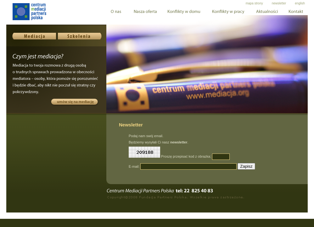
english (300, 3)
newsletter (279, 3)
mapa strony (254, 3)
